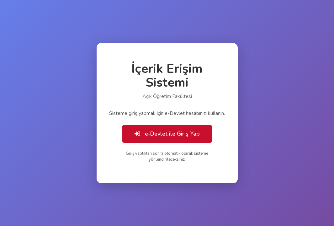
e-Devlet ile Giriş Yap (167, 133)
